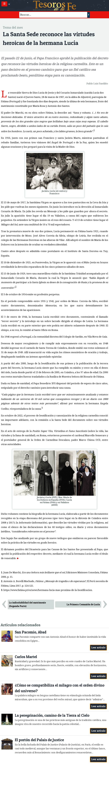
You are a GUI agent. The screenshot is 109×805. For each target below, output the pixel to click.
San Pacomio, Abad (30, 632)
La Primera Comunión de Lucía (83, 604)
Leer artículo (98, 647)
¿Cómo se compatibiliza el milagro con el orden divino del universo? (59, 688)
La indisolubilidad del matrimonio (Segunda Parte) (27, 604)
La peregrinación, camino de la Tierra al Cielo (52, 715)
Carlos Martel (26, 656)
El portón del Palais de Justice (39, 740)
